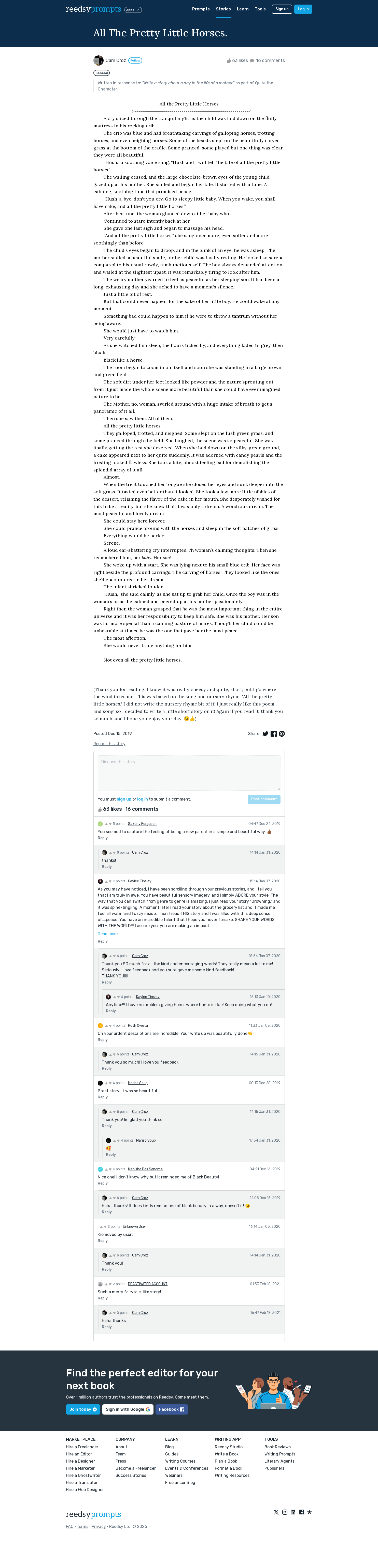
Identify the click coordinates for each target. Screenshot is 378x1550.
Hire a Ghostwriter (83, 1475)
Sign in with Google (128, 1409)
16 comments (267, 60)
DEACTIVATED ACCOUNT (147, 1284)
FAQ (70, 1526)
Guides (171, 1454)
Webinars (174, 1475)
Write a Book (227, 1454)
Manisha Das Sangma (145, 1169)
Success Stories (131, 1475)
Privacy (99, 1526)
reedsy (93, 1514)
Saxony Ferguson (142, 824)
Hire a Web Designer (85, 1489)
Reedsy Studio (229, 1447)
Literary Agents (279, 1461)
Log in (303, 9)
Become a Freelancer (136, 1468)
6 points (119, 852)
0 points (119, 1313)
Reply (103, 838)
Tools (260, 9)
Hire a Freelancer (82, 1447)
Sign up (282, 9)
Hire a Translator (81, 1482)
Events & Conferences (186, 1468)
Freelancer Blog (180, 1482)
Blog (169, 1447)
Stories (223, 9)
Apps (133, 10)
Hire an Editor (79, 1454)
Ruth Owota (138, 1025)
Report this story (109, 743)
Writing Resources (232, 1475)
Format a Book (228, 1468)
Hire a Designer (80, 1461)
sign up (124, 799)
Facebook (171, 1409)
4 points (115, 881)
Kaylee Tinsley (139, 881)
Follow (135, 60)
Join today (83, 1409)
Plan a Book (226, 1461)
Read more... (109, 934)
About (121, 1447)
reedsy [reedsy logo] (93, 9)
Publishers (274, 1468)
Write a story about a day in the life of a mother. (188, 83)
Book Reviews (277, 1447)
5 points (115, 824)
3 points (110, 1226)
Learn (243, 9)
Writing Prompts (279, 1454)
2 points (115, 1284)
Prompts (201, 9)
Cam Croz (140, 852)
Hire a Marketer (80, 1468)
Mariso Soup (138, 1083)
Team (121, 1454)
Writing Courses (180, 1461)
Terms (82, 1526)
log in (142, 799)
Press (121, 1461)
